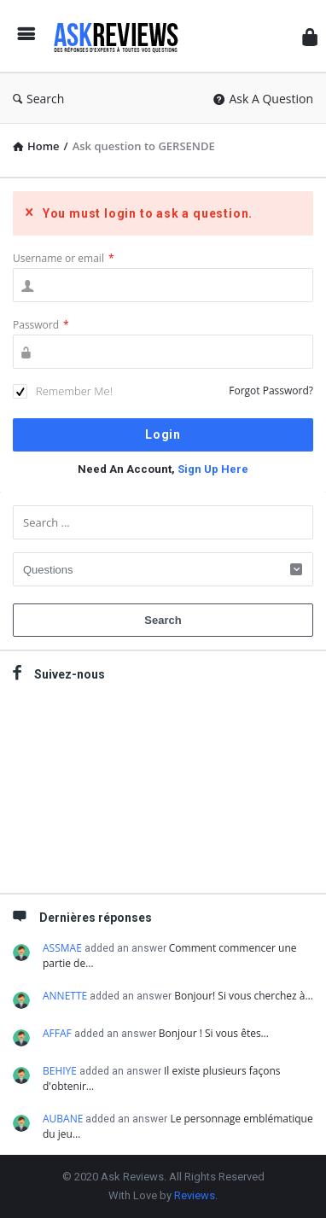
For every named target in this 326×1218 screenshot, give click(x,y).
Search (38, 98)
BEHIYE (60, 1071)
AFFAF (57, 1033)
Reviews (194, 1195)
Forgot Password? (271, 390)
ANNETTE (65, 995)
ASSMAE (62, 948)
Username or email (63, 258)
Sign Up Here (213, 469)
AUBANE (63, 1118)
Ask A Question (263, 98)
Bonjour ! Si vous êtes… (214, 1033)
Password (41, 325)
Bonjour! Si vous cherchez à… (243, 995)
